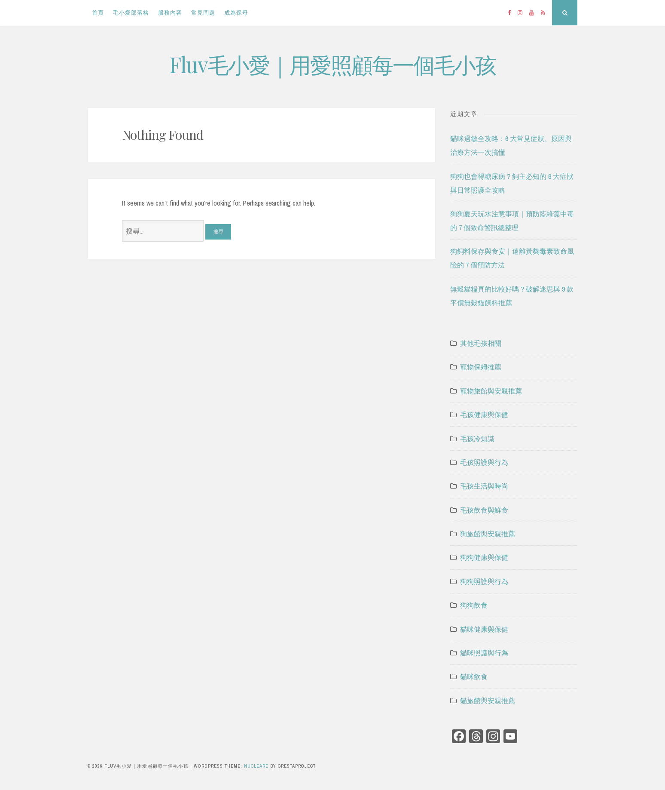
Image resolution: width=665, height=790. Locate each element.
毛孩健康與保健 (484, 414)
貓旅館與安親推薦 (487, 700)
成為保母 (236, 12)
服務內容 (170, 12)
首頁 (98, 12)
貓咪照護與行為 (484, 653)
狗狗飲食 (474, 605)
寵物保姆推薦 (480, 367)
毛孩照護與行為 (484, 462)
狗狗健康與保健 (484, 557)
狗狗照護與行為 (484, 581)
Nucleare (256, 766)
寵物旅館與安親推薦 (491, 391)
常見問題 (203, 12)
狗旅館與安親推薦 (487, 533)
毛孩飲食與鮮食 (484, 510)
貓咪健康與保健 (484, 629)
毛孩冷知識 (477, 438)
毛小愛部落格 (131, 12)
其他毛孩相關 (480, 343)
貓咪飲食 (474, 676)
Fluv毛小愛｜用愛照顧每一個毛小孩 (332, 64)
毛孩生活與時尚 (484, 486)
